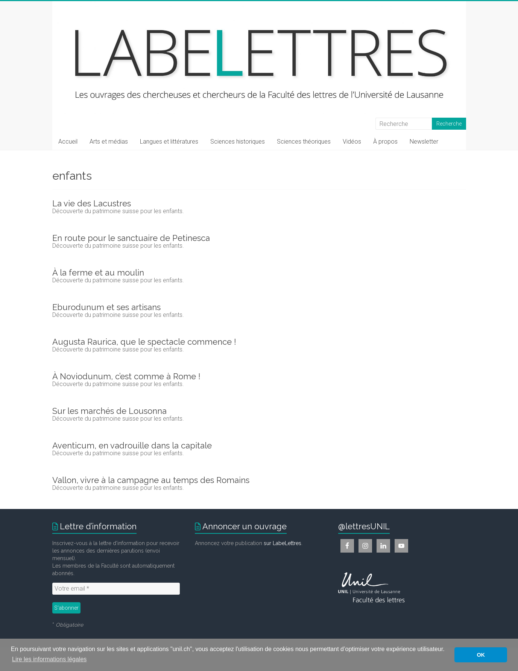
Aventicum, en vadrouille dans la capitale (132, 445)
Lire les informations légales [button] (49, 659)
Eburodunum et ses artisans (106, 307)
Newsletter (424, 141)
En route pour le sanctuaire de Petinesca (131, 238)
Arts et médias (109, 141)
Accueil (67, 141)
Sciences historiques (237, 141)
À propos (385, 141)
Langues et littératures (169, 141)
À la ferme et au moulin (98, 272)
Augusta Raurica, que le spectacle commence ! (144, 342)
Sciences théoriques (304, 141)
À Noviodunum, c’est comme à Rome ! (126, 376)
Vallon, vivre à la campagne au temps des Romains (150, 480)
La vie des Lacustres (91, 203)
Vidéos (352, 141)
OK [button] (481, 655)
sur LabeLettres (282, 543)
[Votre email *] (116, 589)
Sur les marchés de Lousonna (109, 411)
